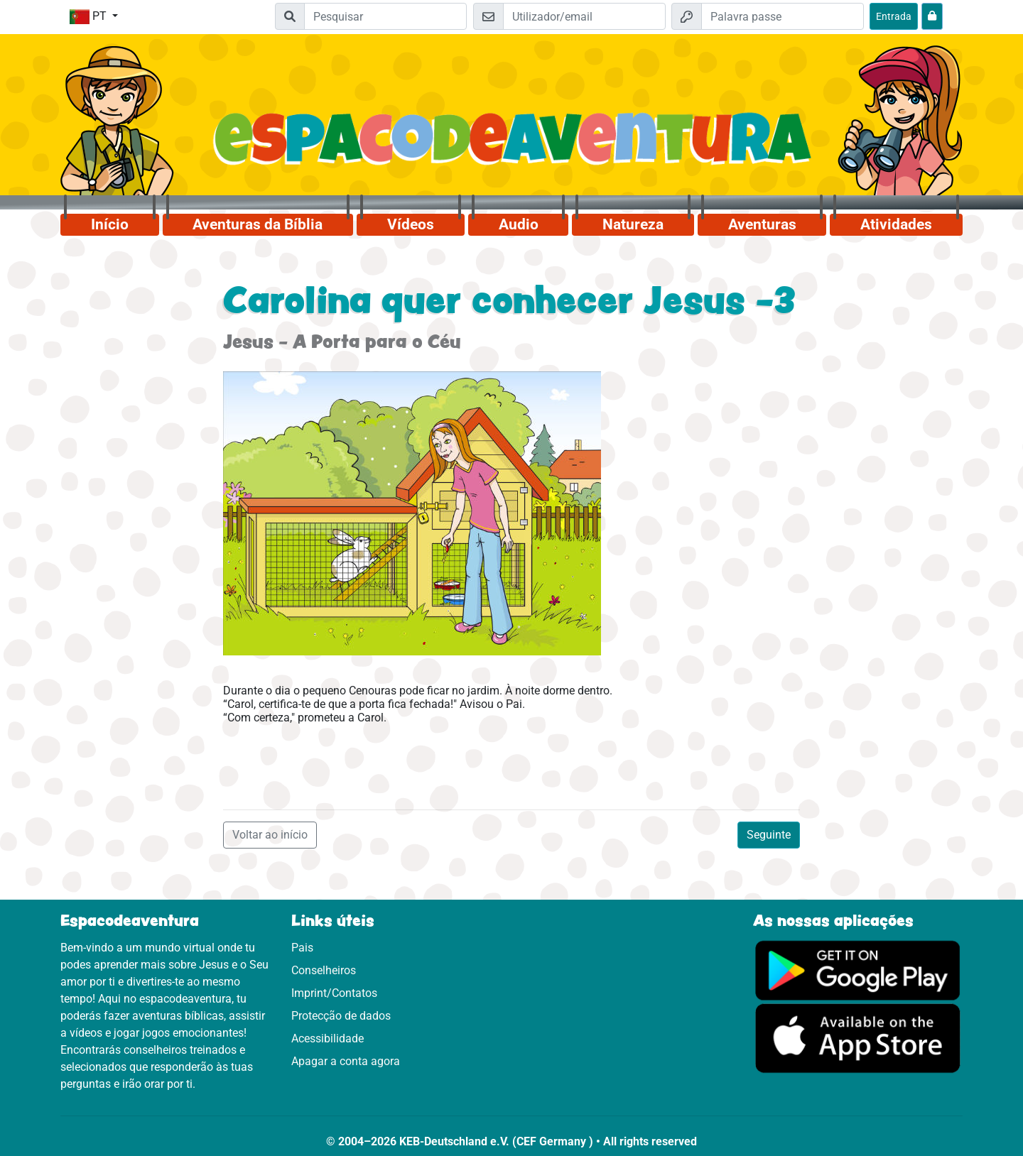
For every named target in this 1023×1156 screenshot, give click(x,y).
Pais (302, 947)
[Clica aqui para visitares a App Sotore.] (858, 1038)
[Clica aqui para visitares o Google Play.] (858, 969)
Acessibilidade (327, 1038)
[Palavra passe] (782, 16)
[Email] (584, 16)
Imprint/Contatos (334, 993)
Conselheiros (323, 970)
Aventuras (762, 224)
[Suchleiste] (385, 16)
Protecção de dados (341, 1016)
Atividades (896, 224)
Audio (518, 224)
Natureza (633, 224)
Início (110, 224)
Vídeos (410, 224)
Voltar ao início (270, 834)
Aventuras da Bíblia (258, 224)
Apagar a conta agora (345, 1061)
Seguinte (769, 834)
